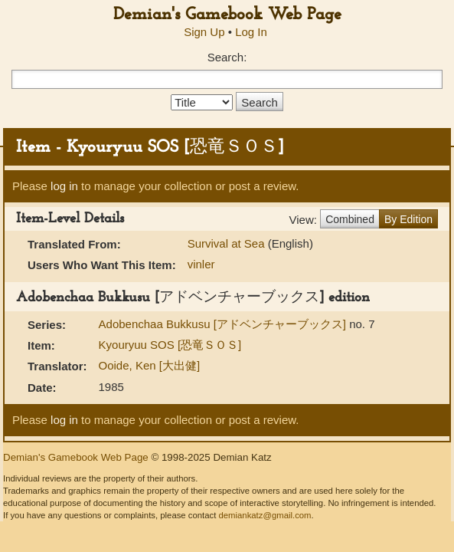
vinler (201, 264)
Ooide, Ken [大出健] (150, 365)
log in (64, 185)
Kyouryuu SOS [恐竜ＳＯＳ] (170, 344)
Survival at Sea (228, 243)
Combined (349, 219)
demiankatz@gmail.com (264, 515)
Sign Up (204, 31)
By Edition (408, 219)
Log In (251, 31)
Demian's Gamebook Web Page (227, 15)
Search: (227, 57)
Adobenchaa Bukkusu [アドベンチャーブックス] (224, 323)
